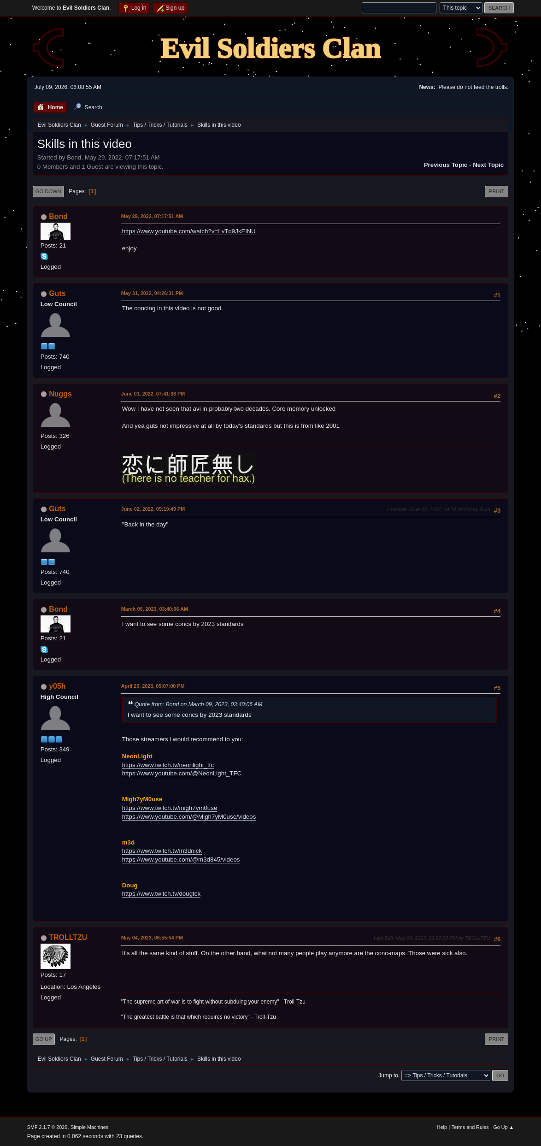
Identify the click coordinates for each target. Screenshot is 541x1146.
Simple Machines (89, 1127)
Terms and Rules (470, 1127)
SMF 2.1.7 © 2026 (47, 1127)
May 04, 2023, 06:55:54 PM (152, 937)
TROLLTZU (68, 937)
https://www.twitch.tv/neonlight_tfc (168, 765)
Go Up (43, 1039)
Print (497, 191)
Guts (57, 293)
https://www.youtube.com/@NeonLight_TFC (181, 773)
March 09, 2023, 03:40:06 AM (154, 609)
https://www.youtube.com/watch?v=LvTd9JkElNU (189, 231)
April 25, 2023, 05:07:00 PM (153, 686)
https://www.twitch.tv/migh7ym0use (170, 807)
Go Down (48, 191)
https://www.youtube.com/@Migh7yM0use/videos (189, 816)
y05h (57, 686)
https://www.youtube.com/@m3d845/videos (181, 859)
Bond (58, 216)
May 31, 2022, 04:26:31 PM (152, 293)
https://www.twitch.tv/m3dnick (162, 850)
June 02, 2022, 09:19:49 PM (153, 509)
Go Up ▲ (503, 1127)
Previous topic (446, 164)
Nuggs (60, 394)
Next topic (488, 164)
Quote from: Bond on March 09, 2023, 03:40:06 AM (199, 704)
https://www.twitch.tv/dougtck (161, 893)
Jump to (388, 1075)
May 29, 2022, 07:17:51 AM (152, 216)
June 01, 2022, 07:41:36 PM (153, 393)
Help (442, 1127)
